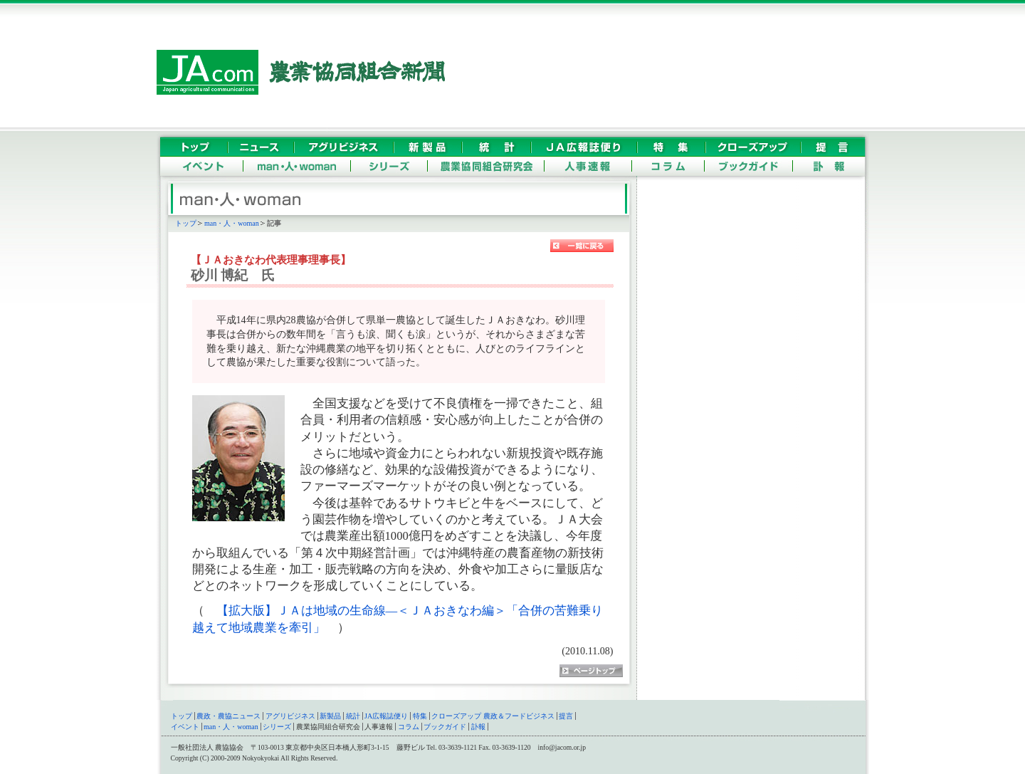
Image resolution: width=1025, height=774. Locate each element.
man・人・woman (231, 223)
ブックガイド (445, 727)
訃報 (478, 727)
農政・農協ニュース (228, 716)
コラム (408, 727)
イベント (185, 727)
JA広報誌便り (386, 716)
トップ (185, 223)
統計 (353, 716)
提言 (566, 716)
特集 (420, 716)
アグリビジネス (290, 716)
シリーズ (277, 727)
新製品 (330, 716)
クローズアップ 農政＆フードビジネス (492, 716)
